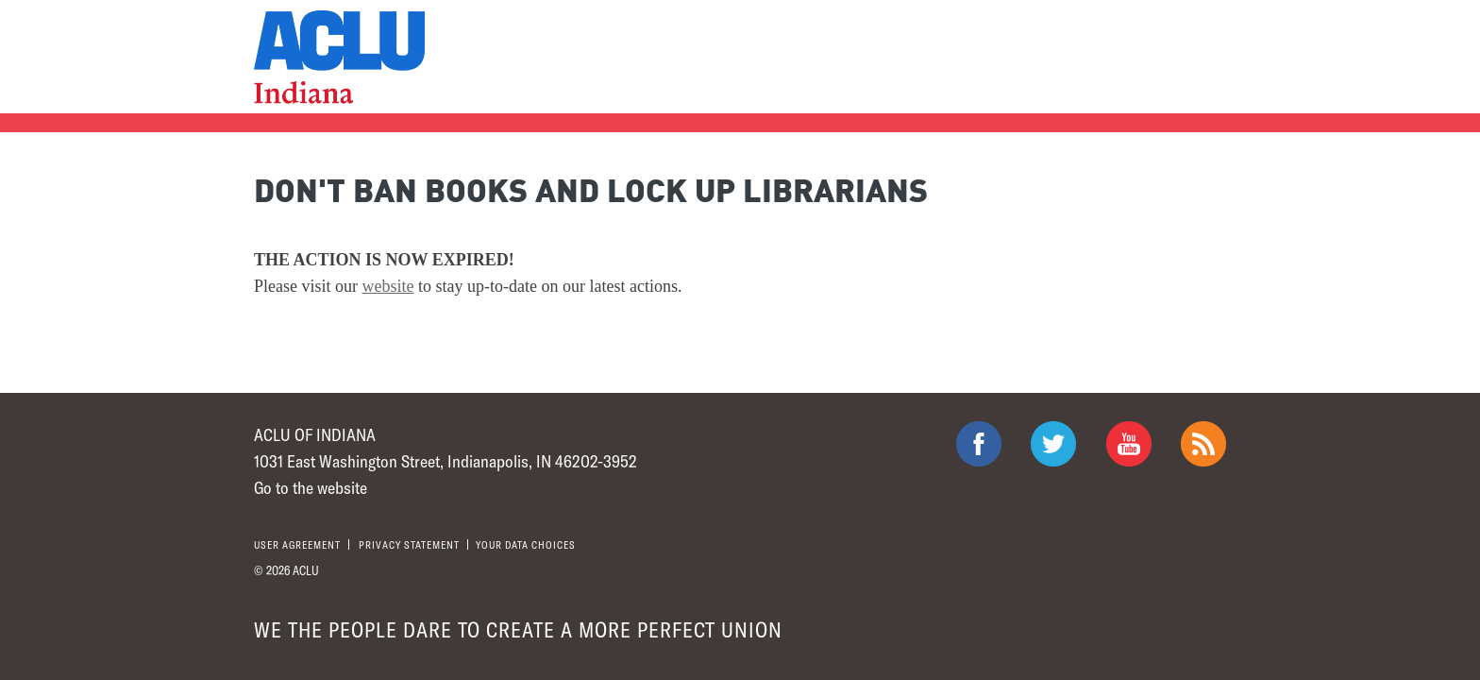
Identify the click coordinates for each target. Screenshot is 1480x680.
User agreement (297, 544)
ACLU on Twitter (1053, 444)
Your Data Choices (526, 544)
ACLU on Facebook (978, 444)
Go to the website (310, 487)
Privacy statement (409, 544)
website (388, 286)
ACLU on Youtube (1129, 444)
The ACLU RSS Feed (1203, 444)
